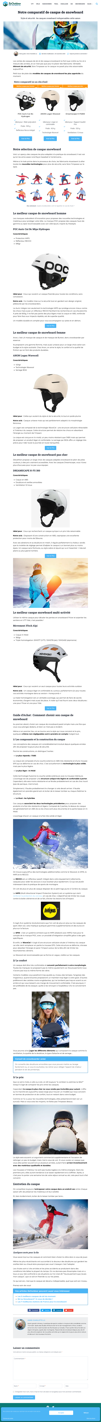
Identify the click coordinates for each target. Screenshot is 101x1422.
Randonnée (47, 4)
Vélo (38, 4)
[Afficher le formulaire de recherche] (97, 4)
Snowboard (80, 4)
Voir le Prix (25, 139)
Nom (16, 1386)
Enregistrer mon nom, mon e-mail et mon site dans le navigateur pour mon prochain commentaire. (48, 1392)
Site (67, 1386)
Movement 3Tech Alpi (25, 625)
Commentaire (19, 1359)
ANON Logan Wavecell (25, 355)
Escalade (64, 4)
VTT (32, 4)
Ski (72, 4)
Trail (56, 4)
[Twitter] (53, 1407)
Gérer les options (91, 1418)
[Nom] (24, 1386)
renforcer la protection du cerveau (28, 896)
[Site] (76, 1386)
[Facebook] (47, 1407)
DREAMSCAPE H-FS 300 (26, 470)
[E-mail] (50, 1386)
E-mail (43, 1386)
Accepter (61, 1413)
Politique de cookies (8, 1418)
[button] (33, 1310)
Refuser (86, 1413)
